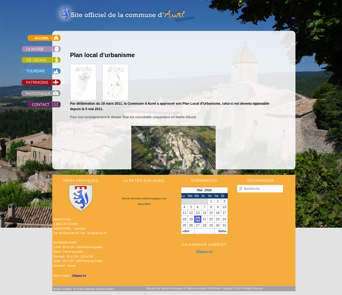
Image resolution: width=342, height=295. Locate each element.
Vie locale (35, 60)
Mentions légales (105, 289)
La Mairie (35, 48)
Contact (35, 104)
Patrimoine (35, 82)
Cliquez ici (79, 275)
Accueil (35, 38)
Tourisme (35, 71)
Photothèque (35, 93)
